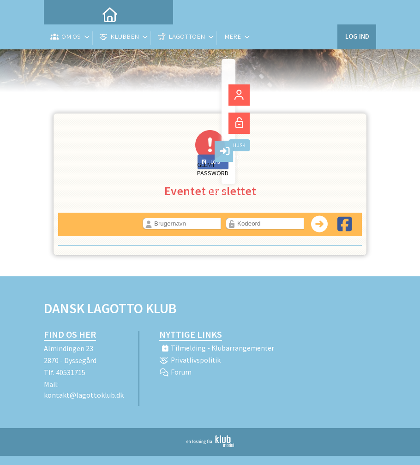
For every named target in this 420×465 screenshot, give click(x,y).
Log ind (356, 13)
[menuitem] (58, 14)
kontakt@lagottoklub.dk (84, 394)
